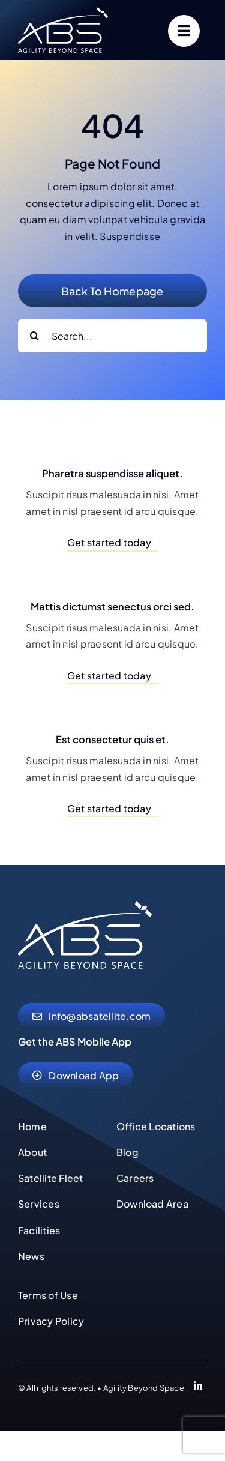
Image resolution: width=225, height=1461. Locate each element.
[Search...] (112, 335)
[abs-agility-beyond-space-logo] (63, 11)
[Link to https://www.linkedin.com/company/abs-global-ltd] (198, 1387)
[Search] (34, 335)
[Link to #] (184, 31)
